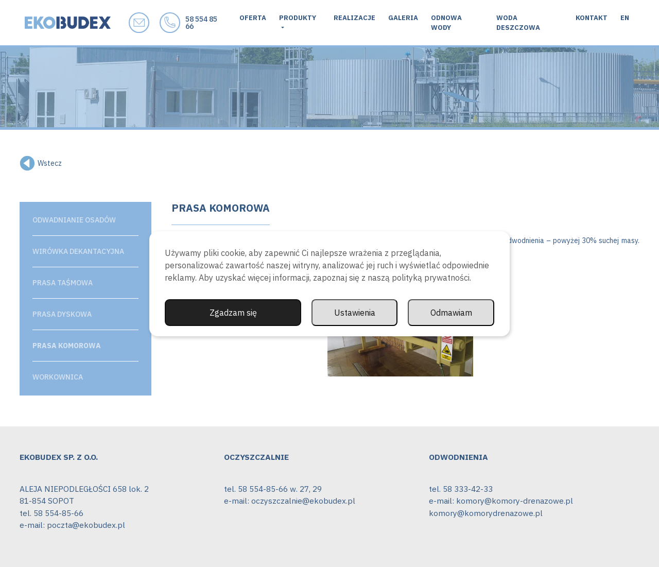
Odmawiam (451, 312)
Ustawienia (354, 312)
